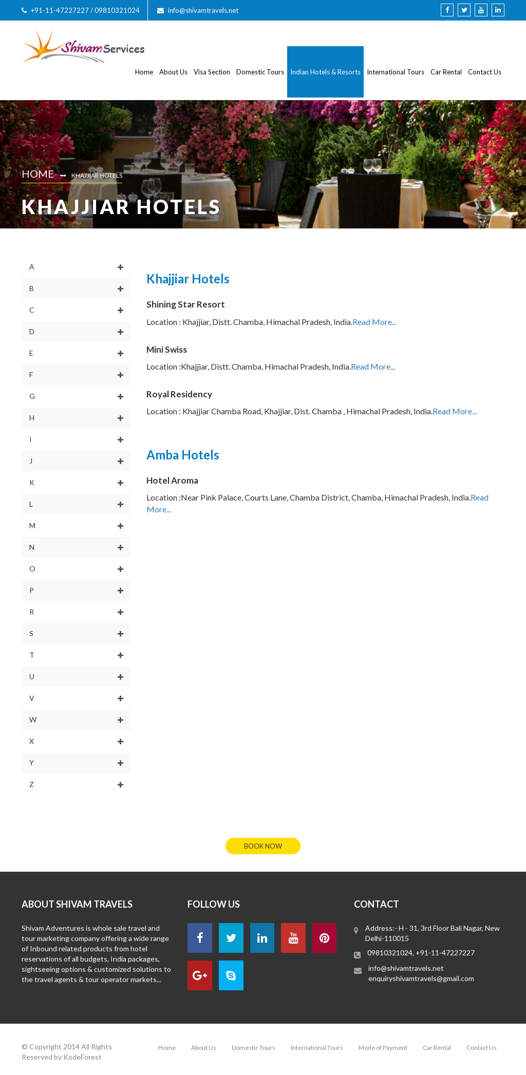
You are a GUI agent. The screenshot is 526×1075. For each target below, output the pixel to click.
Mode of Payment (383, 1047)
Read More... (374, 322)
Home (144, 72)
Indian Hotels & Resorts (325, 72)
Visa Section (212, 72)
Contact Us (484, 72)
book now (263, 846)
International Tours (395, 72)
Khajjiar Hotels (96, 175)
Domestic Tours (260, 72)
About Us (173, 72)
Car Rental (446, 72)
